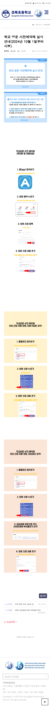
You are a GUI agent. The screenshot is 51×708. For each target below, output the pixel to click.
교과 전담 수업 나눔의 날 (24, 604)
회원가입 (37, 3)
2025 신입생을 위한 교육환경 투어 (28, 610)
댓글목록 (9, 622)
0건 (13, 51)
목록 (43, 596)
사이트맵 (46, 3)
